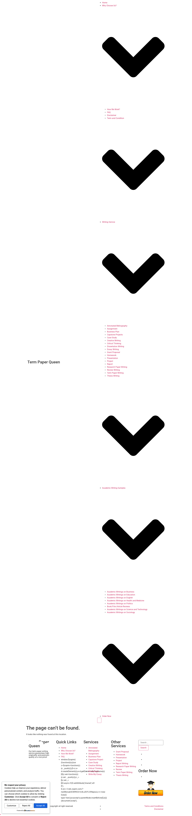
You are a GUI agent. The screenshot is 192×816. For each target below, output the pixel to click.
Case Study (112, 337)
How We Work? (113, 109)
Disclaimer (111, 115)
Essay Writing (113, 349)
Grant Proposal (113, 352)
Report (110, 364)
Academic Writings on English (120, 597)
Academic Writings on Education (121, 595)
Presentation (112, 358)
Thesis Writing (113, 376)
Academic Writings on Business (120, 592)
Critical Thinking (114, 343)
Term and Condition (115, 118)
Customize (11, 805)
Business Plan (113, 332)
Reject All (26, 805)
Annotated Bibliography (117, 326)
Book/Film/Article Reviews (118, 606)
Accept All (40, 805)
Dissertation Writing (115, 346)
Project (110, 361)
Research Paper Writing (117, 367)
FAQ (109, 112)
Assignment (112, 329)
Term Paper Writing (115, 373)
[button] (0, 814)
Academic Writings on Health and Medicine (125, 600)
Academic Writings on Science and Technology (127, 609)
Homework (111, 355)
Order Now (106, 716)
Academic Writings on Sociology (121, 612)
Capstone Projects (115, 334)
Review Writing (113, 370)
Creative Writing (114, 340)
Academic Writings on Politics (120, 603)
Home (104, 2)
